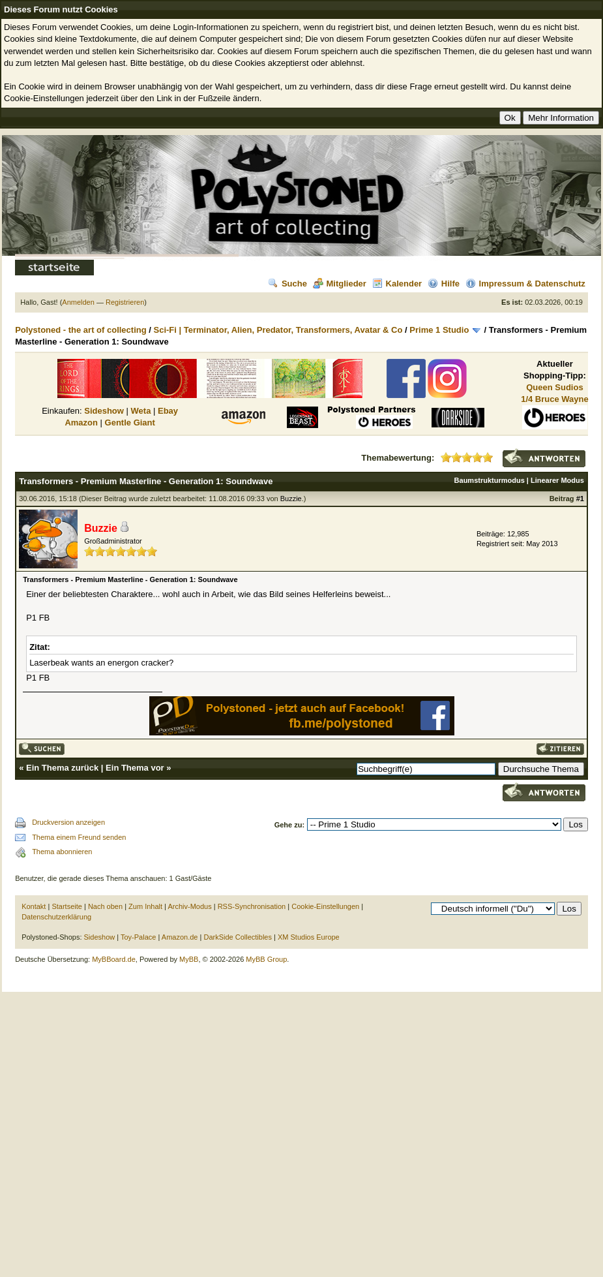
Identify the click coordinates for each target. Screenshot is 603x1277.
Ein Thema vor (135, 768)
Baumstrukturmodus (489, 480)
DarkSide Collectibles (237, 937)
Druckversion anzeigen (68, 822)
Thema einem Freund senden (79, 837)
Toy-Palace (138, 937)
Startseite (66, 906)
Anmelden (78, 302)
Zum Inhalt (145, 906)
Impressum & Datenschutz (525, 283)
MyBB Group (266, 959)
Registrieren (125, 302)
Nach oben (105, 906)
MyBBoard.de (114, 959)
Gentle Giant (130, 422)
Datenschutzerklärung (56, 917)
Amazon (81, 422)
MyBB (188, 959)
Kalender (397, 283)
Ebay (168, 411)
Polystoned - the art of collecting (81, 330)
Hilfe (444, 283)
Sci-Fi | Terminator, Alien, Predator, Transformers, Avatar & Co (278, 330)
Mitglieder (339, 283)
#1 (580, 498)
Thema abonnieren (62, 851)
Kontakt (34, 906)
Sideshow (104, 411)
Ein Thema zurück (62, 768)
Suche (287, 283)
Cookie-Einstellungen (325, 906)
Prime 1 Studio (439, 330)
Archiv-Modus (189, 906)
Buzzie (291, 498)
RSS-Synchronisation (252, 906)
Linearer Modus (557, 480)
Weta (141, 411)
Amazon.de (180, 937)
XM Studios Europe (309, 937)
